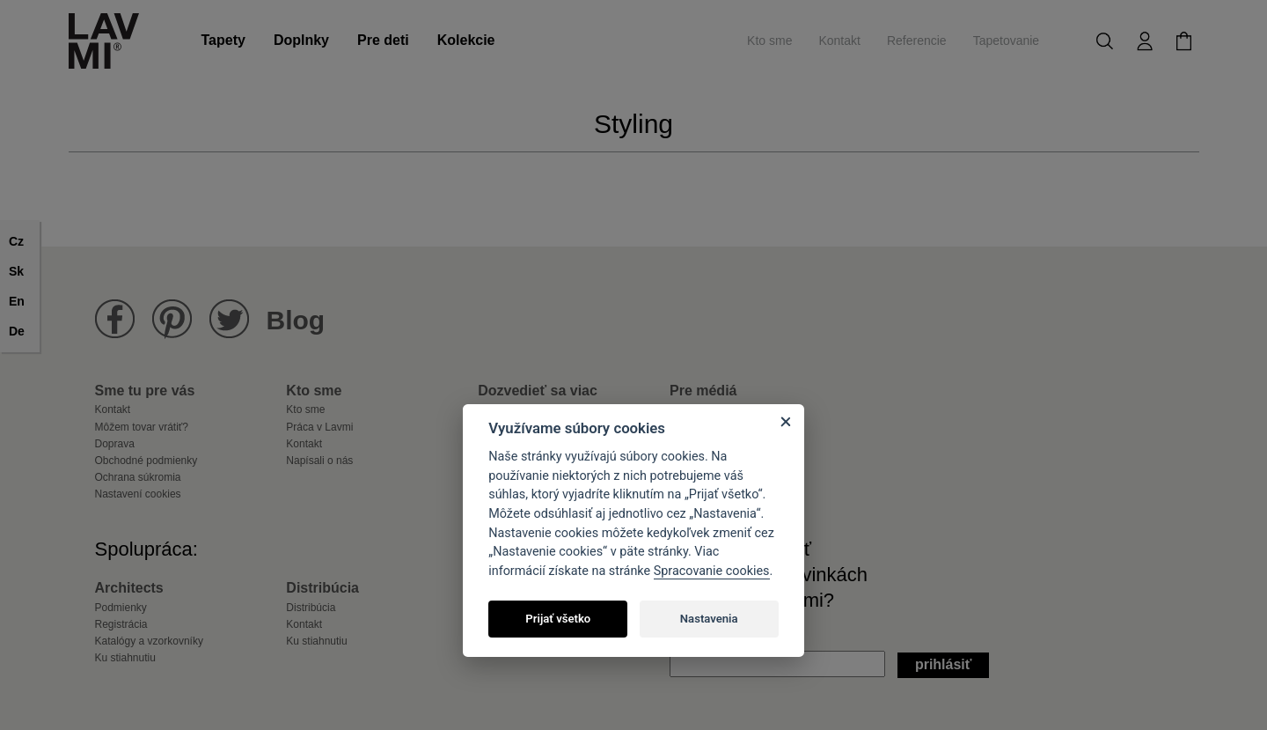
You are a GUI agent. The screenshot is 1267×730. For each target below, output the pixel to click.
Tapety (223, 40)
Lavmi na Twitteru (229, 319)
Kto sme (769, 40)
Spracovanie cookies (712, 571)
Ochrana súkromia (138, 477)
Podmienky (121, 607)
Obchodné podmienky (146, 460)
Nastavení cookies (138, 494)
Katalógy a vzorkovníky (149, 641)
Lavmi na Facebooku (115, 319)
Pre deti (383, 40)
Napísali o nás (319, 460)
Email (686, 637)
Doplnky (301, 40)
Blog (296, 320)
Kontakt (839, 40)
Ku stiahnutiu (125, 658)
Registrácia (121, 624)
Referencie (917, 40)
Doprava (115, 444)
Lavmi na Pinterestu (172, 319)
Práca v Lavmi (319, 427)
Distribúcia (310, 607)
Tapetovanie (1006, 40)
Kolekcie (466, 40)
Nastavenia (709, 618)
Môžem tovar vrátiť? (142, 427)
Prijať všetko (557, 618)
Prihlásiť (943, 664)
